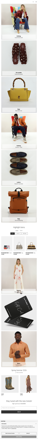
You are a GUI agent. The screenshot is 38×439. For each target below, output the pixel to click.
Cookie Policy (13, 429)
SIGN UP (19, 412)
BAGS (12, 233)
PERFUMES (24, 233)
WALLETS (18, 233)
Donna (17, 230)
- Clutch (7, 245)
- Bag (19, 245)
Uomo (21, 230)
